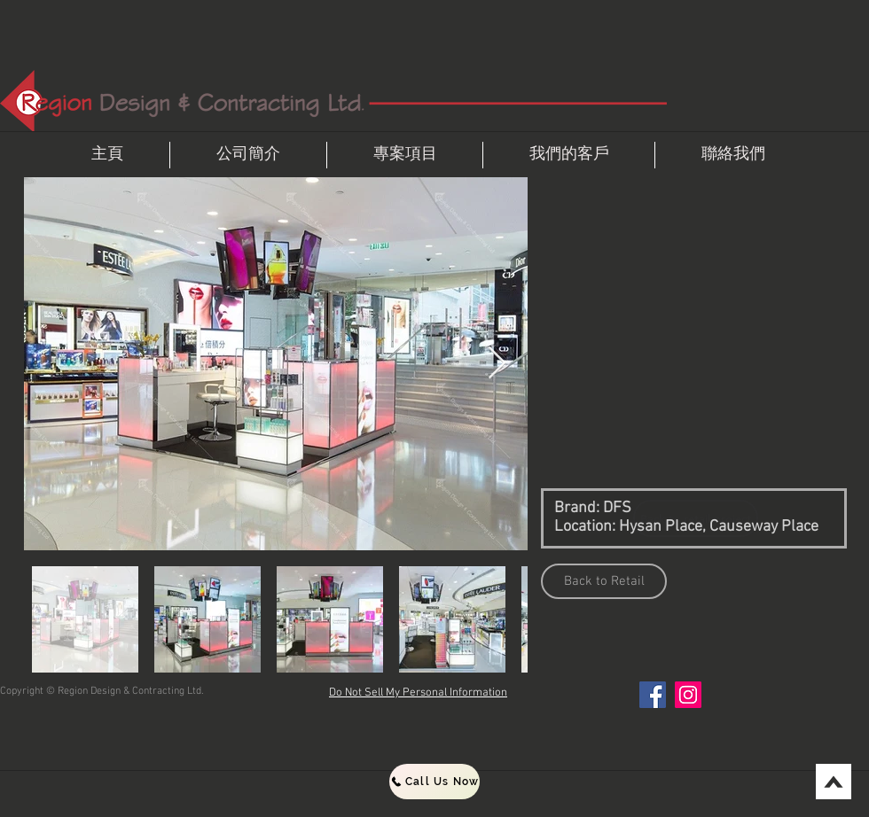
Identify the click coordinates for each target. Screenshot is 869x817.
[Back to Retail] (604, 581)
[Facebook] (652, 694)
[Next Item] (497, 363)
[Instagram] (688, 694)
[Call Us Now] (434, 781)
